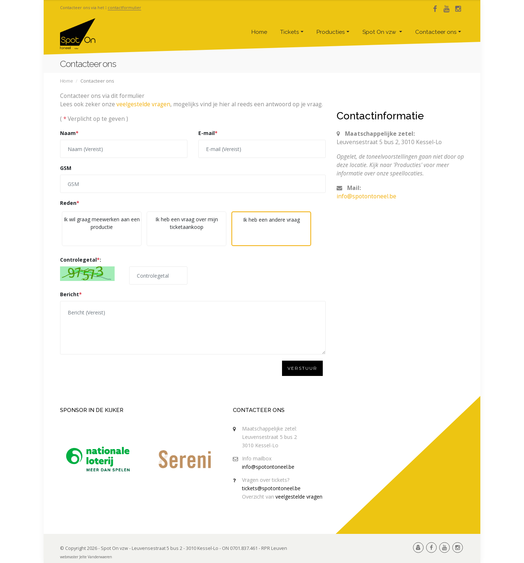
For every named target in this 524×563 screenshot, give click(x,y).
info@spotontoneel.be (366, 196)
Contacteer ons (259, 410)
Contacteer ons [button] (436, 32)
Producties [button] (331, 32)
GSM (65, 167)
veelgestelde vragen (143, 104)
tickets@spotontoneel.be (271, 488)
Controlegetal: (80, 259)
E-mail (208, 133)
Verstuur (302, 368)
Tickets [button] (289, 32)
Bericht (71, 294)
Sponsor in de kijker (91, 410)
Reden (69, 202)
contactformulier (124, 7)
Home (259, 32)
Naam (69, 133)
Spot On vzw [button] (380, 32)
